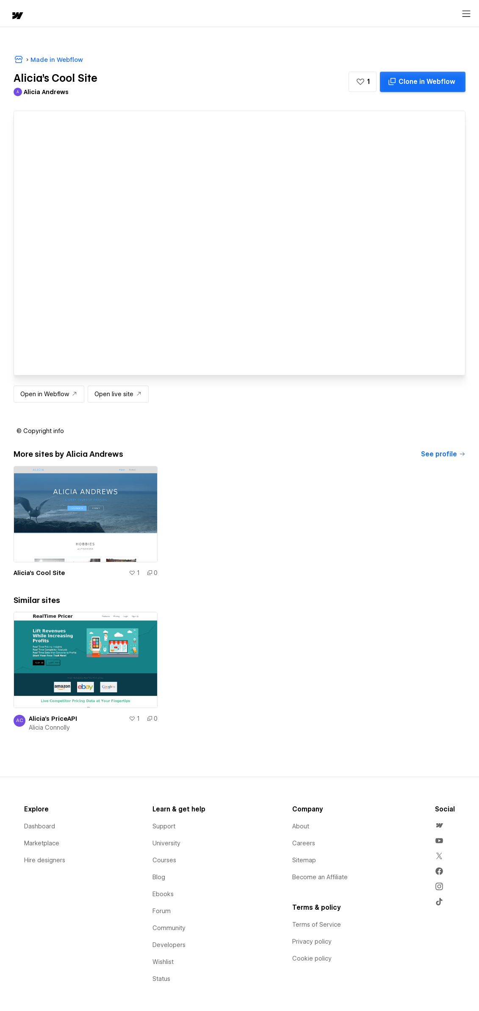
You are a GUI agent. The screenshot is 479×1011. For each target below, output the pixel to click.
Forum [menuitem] (161, 911)
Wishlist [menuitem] (163, 961)
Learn (131, 13)
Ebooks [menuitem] (163, 894)
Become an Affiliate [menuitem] (320, 877)
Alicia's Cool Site (39, 572)
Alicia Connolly (49, 727)
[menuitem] (439, 825)
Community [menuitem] (169, 928)
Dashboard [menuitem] (39, 826)
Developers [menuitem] (169, 945)
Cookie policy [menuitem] (312, 958)
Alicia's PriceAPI (53, 718)
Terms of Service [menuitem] (316, 924)
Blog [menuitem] (158, 877)
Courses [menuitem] (164, 860)
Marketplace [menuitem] (41, 843)
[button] (45, 13)
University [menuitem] (166, 843)
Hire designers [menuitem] (44, 860)
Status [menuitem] (161, 978)
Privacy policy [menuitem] (312, 941)
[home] (12, 13)
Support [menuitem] (163, 826)
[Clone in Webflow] (422, 82)
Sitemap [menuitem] (304, 860)
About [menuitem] (300, 826)
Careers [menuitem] (303, 843)
